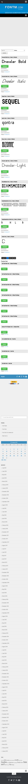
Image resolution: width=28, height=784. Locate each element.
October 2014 (5, 640)
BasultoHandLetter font (6, 201)
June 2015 (4, 619)
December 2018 (5, 491)
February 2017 (5, 565)
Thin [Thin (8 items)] (10, 764)
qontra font (4, 118)
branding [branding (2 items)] (7, 760)
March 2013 (4, 704)
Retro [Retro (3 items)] (22, 762)
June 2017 (4, 552)
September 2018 (5, 501)
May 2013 (4, 697)
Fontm (11, 57)
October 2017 (5, 538)
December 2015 (5, 602)
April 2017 (4, 559)
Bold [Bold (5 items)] (5, 760)
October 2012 (5, 720)
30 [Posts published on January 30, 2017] (3, 458)
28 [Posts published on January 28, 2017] (21, 455)
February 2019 (5, 484)
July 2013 (4, 690)
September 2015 (5, 613)
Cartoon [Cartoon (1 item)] (11, 760)
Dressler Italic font (5, 76)
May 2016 (4, 589)
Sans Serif (6, 334)
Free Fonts (4, 429)
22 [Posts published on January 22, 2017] (25, 453)
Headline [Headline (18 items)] (4, 762)
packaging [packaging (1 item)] (15, 762)
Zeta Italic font (5, 363)
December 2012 (5, 714)
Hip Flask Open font (5, 316)
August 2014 (5, 646)
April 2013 (4, 700)
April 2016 (4, 592)
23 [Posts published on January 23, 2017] (3, 455)
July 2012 (4, 731)
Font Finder (4, 425)
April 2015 (4, 626)
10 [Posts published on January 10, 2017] (6, 451)
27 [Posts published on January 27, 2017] (17, 455)
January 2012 (5, 751)
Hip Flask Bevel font (5, 305)
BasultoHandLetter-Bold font (7, 219)
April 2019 (4, 478)
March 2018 (4, 522)
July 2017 (4, 549)
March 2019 (4, 481)
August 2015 (5, 616)
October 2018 (5, 498)
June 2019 (4, 471)
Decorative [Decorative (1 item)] (13, 760)
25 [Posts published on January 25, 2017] (10, 455)
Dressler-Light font (5, 160)
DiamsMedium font (5, 181)
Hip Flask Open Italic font (6, 284)
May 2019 (4, 474)
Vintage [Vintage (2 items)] (12, 764)
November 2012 (5, 717)
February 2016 (5, 599)
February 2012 (5, 747)
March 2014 (4, 663)
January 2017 (5, 569)
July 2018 (4, 508)
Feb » (5, 460)
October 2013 (5, 680)
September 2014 (5, 643)
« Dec (2, 460)
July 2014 (4, 650)
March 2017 (4, 562)
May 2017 (4, 555)
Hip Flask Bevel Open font (7, 274)
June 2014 (4, 653)
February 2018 (5, 525)
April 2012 (4, 741)
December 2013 (5, 673)
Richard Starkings (13, 263)
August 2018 (5, 505)
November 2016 (5, 575)
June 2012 (4, 734)
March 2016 (4, 596)
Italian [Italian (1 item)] (8, 762)
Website (15, 57)
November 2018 (5, 495)
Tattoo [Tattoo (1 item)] (8, 764)
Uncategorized (7, 71)
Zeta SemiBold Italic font (6, 339)
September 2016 (5, 582)
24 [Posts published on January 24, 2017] (6, 455)
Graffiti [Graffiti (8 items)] (17, 760)
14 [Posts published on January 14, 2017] (21, 451)
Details (4, 269)
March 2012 (4, 744)
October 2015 (5, 609)
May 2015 (4, 623)
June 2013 (4, 694)
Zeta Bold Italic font (6, 351)
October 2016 (5, 579)
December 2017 (5, 532)
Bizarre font (4, 139)
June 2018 (4, 511)
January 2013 (5, 710)
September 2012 (5, 724)
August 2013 (5, 687)
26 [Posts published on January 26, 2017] (14, 455)
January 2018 (5, 528)
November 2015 (5, 606)
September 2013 (5, 683)
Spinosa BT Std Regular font (7, 326)
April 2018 (4, 518)
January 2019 (5, 488)
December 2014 (5, 636)
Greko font (4, 236)
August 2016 (5, 586)
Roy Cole (14, 339)
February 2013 (5, 707)
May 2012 (4, 737)
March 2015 (4, 629)
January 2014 (5, 670)
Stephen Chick (16, 326)
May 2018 (4, 515)
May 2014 (4, 656)
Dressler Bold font (5, 57)
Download (5, 66)
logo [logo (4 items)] (10, 762)
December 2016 (5, 572)
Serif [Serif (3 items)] (6, 764)
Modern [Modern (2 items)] (12, 762)
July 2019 (4, 468)
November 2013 (5, 677)
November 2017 (5, 535)
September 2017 (5, 542)
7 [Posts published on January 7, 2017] (21, 449)
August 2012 (5, 727)
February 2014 (5, 667)
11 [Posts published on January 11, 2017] (10, 451)
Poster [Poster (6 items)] (19, 762)
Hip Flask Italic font (5, 263)
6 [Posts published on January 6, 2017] (17, 449)
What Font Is (4, 436)
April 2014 (4, 660)
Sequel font (4, 96)
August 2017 (4, 545)
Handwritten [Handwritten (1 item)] (20, 760)
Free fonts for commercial (7, 432)
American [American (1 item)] (2, 760)
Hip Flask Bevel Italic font (7, 295)
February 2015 (5, 633)
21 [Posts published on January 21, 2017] (21, 453)
